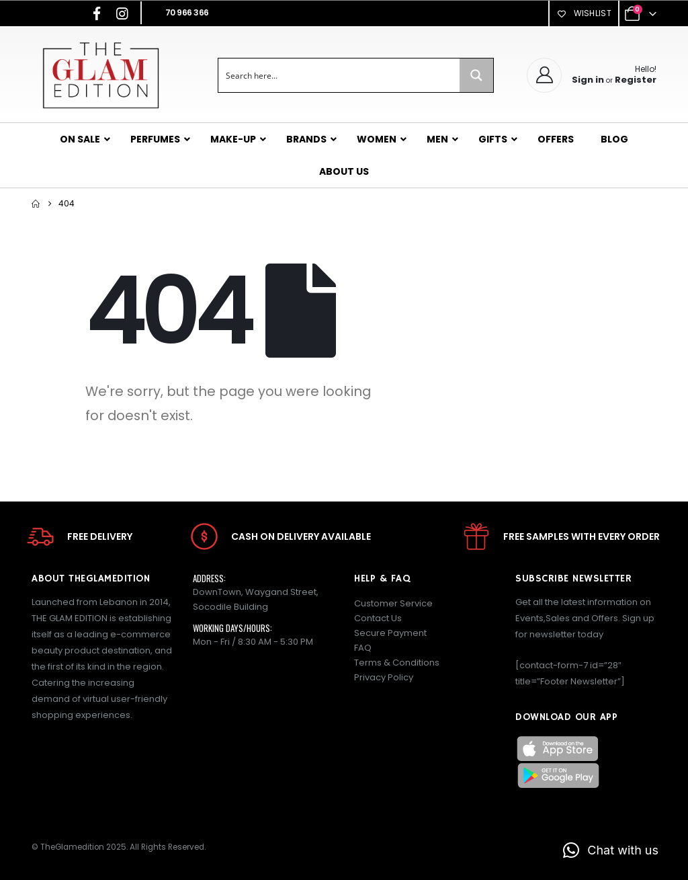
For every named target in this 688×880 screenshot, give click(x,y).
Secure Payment (390, 633)
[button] (611, 850)
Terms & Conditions (396, 662)
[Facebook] (97, 13)
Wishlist (583, 13)
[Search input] (340, 75)
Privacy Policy (383, 677)
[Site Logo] (100, 75)
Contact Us (378, 618)
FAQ (363, 647)
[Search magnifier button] (476, 75)
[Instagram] (122, 13)
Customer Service (393, 603)
